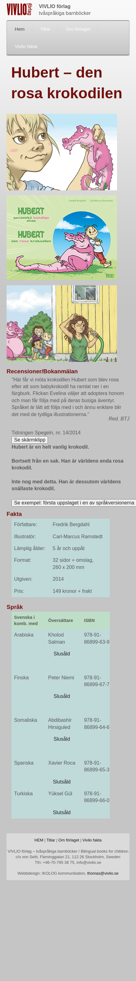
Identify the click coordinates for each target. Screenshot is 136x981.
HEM (38, 840)
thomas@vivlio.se (102, 873)
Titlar (45, 29)
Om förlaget (78, 29)
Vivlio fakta (26, 46)
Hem (20, 29)
